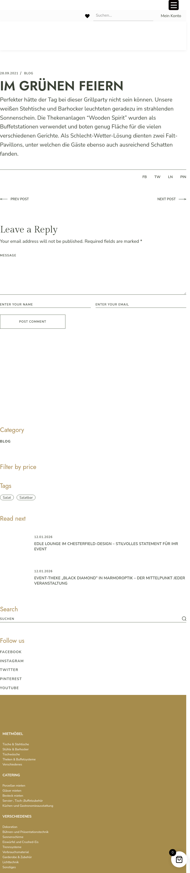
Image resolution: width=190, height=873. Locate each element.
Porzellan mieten (14, 786)
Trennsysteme (12, 847)
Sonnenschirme (13, 837)
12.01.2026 (43, 537)
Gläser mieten (12, 791)
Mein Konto (171, 16)
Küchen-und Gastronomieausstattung (28, 806)
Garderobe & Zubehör (17, 857)
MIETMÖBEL (13, 733)
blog (28, 73)
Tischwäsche (11, 754)
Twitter (9, 669)
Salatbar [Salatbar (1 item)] (26, 497)
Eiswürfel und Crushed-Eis (21, 842)
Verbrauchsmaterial (16, 852)
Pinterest (11, 679)
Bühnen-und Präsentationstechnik (26, 832)
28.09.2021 (9, 73)
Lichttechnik (11, 862)
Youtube (9, 688)
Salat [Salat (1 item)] (7, 497)
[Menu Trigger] (174, 5)
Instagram (12, 661)
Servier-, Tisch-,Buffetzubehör (23, 801)
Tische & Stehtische (16, 744)
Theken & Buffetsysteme (19, 759)
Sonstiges (9, 867)
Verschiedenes (12, 764)
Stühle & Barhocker (16, 749)
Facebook (11, 652)
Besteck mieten (13, 796)
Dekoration (10, 827)
